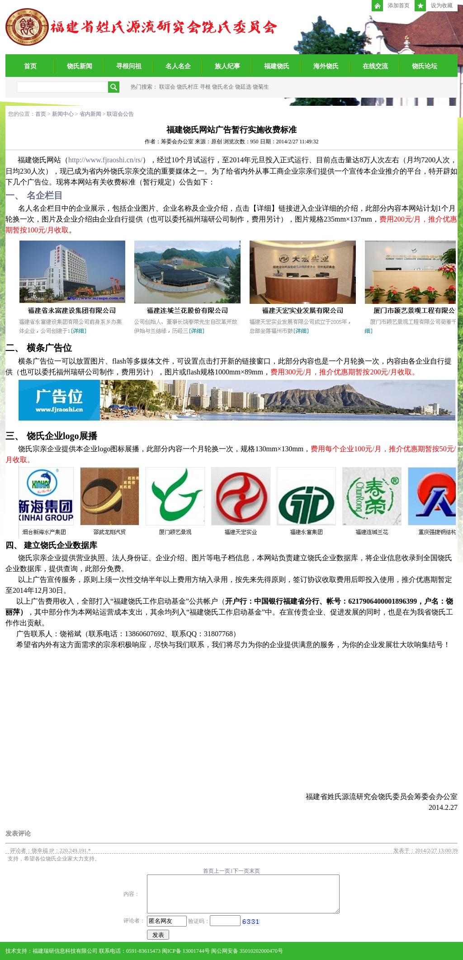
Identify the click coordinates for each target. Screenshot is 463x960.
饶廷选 (243, 87)
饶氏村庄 (187, 87)
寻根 (205, 87)
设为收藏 (434, 5)
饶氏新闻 (79, 66)
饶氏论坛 (424, 66)
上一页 (222, 871)
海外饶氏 (326, 66)
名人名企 (178, 66)
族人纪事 (227, 66)
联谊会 (167, 87)
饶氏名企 (223, 87)
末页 (254, 871)
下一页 (241, 871)
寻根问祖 (129, 66)
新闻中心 (63, 114)
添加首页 (391, 5)
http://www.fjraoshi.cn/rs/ (105, 160)
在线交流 (375, 66)
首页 (30, 66)
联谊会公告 (120, 114)
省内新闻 (90, 114)
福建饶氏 (276, 66)
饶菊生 (261, 87)
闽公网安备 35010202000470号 (247, 951)
